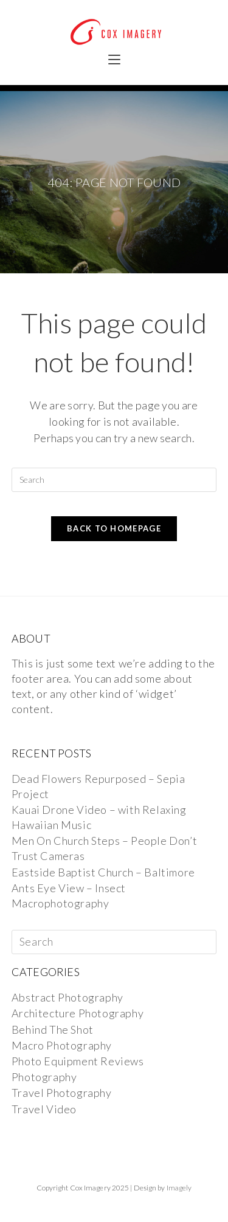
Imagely (179, 1187)
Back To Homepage (114, 528)
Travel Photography (62, 1092)
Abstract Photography (67, 997)
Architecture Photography (77, 1013)
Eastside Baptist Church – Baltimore (103, 872)
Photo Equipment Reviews (78, 1061)
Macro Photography (62, 1045)
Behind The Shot (53, 1029)
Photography (44, 1077)
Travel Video (44, 1109)
